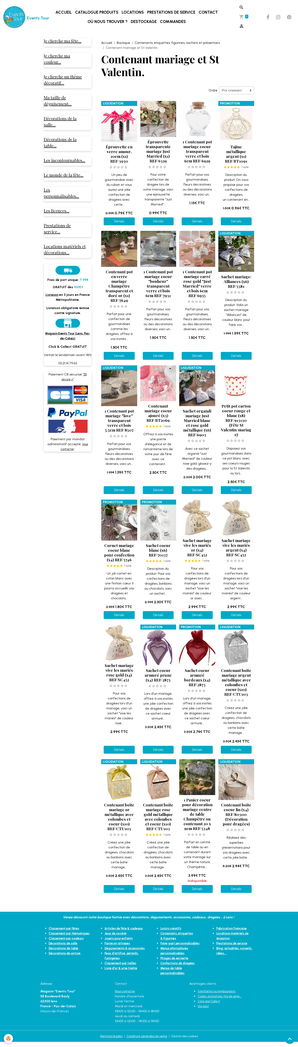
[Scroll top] (290, 1039)
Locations (134, 12)
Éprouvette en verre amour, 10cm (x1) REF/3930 (119, 154)
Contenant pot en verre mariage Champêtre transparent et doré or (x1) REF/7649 (119, 286)
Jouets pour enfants (120, 943)
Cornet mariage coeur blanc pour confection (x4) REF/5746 (119, 552)
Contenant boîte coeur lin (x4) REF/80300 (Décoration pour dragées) (236, 814)
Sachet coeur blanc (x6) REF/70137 (158, 550)
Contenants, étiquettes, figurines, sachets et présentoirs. (177, 43)
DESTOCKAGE (144, 21)
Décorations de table (65, 953)
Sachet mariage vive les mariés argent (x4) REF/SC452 (236, 547)
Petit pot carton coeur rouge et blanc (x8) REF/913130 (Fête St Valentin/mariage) (236, 420)
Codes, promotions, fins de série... (223, 1001)
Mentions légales (106, 1041)
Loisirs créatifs (171, 928)
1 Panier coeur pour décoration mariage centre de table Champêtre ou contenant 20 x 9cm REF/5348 (197, 814)
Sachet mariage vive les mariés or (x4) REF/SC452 (197, 547)
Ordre (213, 90)
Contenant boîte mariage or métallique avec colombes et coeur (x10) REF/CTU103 (119, 816)
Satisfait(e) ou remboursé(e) (219, 996)
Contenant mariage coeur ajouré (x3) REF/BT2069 (158, 413)
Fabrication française (233, 928)
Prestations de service (172, 12)
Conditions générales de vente (146, 1041)
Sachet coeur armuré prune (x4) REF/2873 (158, 675)
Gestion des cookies (189, 1041)
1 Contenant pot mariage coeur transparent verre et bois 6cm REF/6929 (197, 151)
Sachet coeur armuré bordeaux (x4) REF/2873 (197, 677)
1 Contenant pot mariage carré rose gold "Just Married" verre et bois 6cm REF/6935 (197, 283)
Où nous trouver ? (108, 21)
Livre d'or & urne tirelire (122, 978)
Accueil (64, 12)
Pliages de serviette (175, 963)
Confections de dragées (179, 968)
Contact (209, 12)
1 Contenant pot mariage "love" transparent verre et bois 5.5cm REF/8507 (119, 420)
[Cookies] (8, 1038)
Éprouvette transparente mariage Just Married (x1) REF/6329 (158, 151)
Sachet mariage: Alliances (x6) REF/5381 (236, 281)
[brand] (21, 17)
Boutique (123, 43)
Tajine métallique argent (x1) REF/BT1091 (236, 154)
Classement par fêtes (66, 928)
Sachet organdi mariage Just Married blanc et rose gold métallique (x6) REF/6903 (197, 422)
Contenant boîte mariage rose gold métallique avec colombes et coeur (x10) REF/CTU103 (158, 816)
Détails (119, 221)
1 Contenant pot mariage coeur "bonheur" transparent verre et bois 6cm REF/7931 (158, 283)
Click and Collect (210, 1006)
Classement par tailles (122, 973)
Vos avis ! (204, 1011)
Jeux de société (117, 938)
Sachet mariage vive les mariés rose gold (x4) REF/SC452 (119, 672)
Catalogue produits (97, 12)
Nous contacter (126, 996)
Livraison (52, 304)
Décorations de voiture (66, 958)
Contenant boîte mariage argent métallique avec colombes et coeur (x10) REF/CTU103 (236, 682)
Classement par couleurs (68, 943)
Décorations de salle (65, 948)
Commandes (174, 21)
